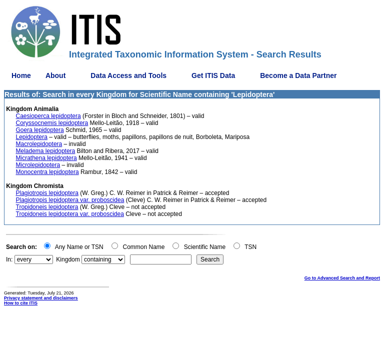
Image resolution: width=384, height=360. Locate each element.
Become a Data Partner (298, 76)
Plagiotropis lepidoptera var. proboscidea (70, 200)
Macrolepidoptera (39, 144)
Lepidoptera (32, 137)
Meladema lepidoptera (46, 151)
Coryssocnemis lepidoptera (52, 123)
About (56, 76)
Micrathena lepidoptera (46, 158)
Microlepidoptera (38, 165)
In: (9, 259)
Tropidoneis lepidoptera (47, 207)
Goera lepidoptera (40, 130)
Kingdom (68, 259)
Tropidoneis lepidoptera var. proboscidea (70, 214)
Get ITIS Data (213, 76)
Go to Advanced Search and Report (342, 278)
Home (21, 76)
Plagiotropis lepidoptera (47, 193)
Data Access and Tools (128, 76)
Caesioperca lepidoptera (48, 116)
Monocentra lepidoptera (47, 172)
